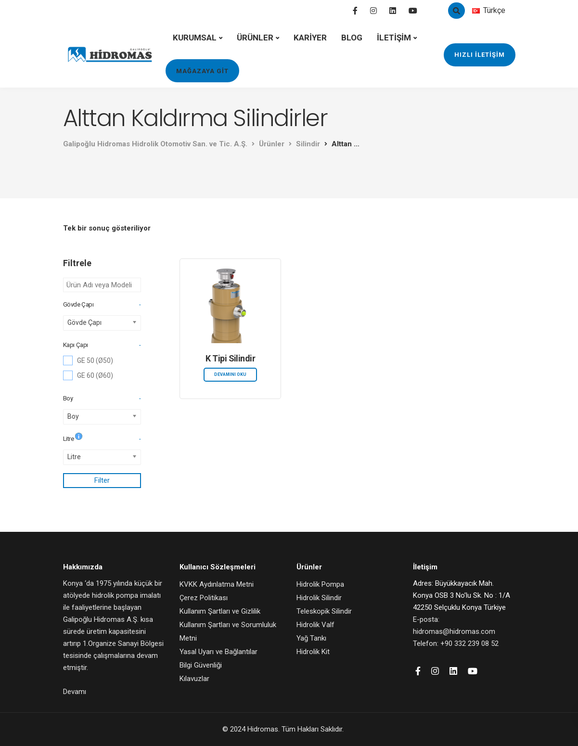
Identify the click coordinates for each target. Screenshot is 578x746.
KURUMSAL (195, 37)
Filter (102, 480)
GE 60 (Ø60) (95, 375)
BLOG (351, 37)
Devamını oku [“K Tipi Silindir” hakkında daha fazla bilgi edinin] (230, 374)
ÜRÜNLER (255, 37)
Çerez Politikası (204, 597)
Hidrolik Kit (313, 651)
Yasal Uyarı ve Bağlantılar (218, 651)
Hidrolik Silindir (319, 597)
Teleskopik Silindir (324, 611)
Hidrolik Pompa (320, 584)
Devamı (74, 691)
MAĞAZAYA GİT (202, 71)
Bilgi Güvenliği (201, 665)
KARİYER (310, 37)
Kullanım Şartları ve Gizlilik (220, 611)
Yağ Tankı (311, 638)
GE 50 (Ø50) (95, 360)
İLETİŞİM (394, 37)
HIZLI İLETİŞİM (479, 54)
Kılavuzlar (194, 678)
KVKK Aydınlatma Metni (217, 584)
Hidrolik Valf (315, 624)
